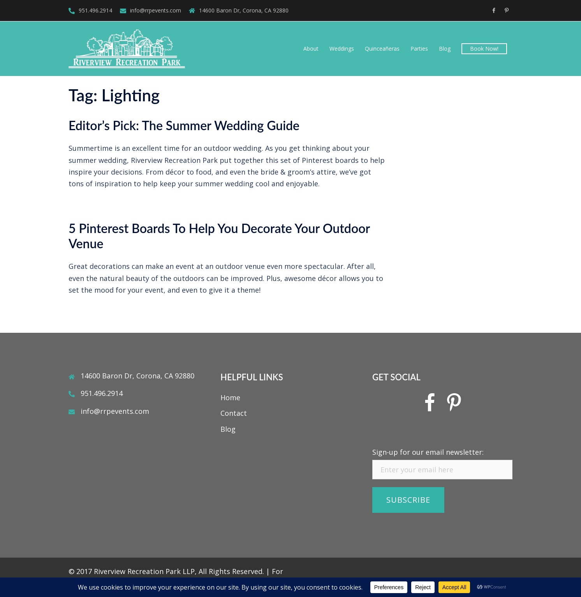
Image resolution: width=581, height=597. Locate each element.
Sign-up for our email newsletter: (428, 452)
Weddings (341, 48)
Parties (419, 48)
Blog (445, 48)
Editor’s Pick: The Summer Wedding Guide (184, 125)
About (311, 48)
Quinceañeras (382, 48)
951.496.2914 (95, 10)
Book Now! (484, 48)
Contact (233, 413)
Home (230, 397)
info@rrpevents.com (155, 10)
